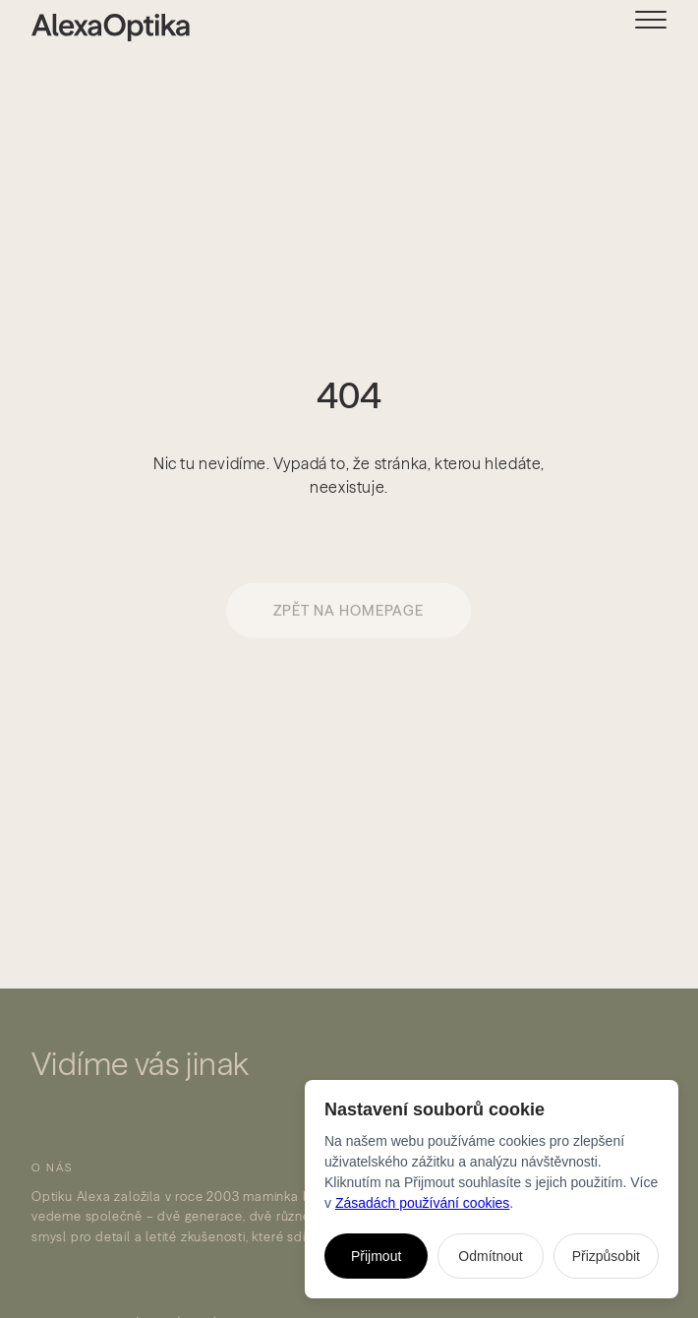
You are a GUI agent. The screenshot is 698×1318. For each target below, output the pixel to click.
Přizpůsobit (606, 1256)
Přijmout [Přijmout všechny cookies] (376, 1256)
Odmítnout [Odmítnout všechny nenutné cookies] (490, 1256)
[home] (94, 27)
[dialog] (491, 1189)
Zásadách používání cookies (422, 1203)
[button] (666, 26)
